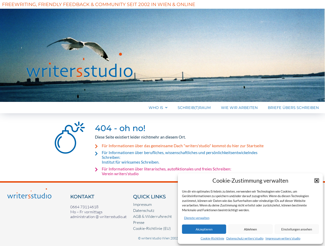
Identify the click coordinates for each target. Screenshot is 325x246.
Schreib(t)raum (194, 107)
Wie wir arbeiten (239, 107)
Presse (138, 222)
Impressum (142, 204)
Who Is (158, 107)
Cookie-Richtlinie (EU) (152, 228)
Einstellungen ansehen (296, 229)
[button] (317, 180)
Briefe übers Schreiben (293, 107)
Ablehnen (250, 229)
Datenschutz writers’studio (244, 238)
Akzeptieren (204, 229)
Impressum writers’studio (283, 238)
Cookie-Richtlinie (212, 238)
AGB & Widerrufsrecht (152, 216)
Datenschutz (143, 210)
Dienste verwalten (196, 218)
